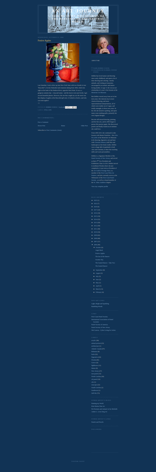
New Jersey (95, 371)
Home (63, 126)
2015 (95, 216)
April (98, 286)
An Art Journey (78, 10)
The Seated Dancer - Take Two (105, 263)
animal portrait (96, 343)
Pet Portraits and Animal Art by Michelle (104, 409)
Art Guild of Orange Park (102, 171)
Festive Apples (100, 253)
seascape (94, 385)
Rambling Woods (96, 306)
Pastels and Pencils (97, 422)
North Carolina (96, 376)
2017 (95, 210)
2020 (95, 207)
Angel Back (99, 250)
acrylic (93, 340)
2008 (95, 238)
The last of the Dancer (102, 256)
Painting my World (97, 403)
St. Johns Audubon (100, 182)
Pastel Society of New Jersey (100, 158)
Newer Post (41, 126)
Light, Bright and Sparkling (100, 304)
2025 (95, 200)
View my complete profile (99, 186)
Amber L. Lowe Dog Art (99, 412)
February (99, 292)
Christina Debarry (100, 142)
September (99, 270)
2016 (95, 213)
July (97, 276)
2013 (95, 222)
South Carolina (96, 387)
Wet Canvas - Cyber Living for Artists (103, 330)
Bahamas (94, 351)
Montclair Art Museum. (98, 92)
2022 (95, 203)
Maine (93, 368)
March (98, 289)
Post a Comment (43, 122)
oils (92, 382)
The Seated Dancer (101, 266)
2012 (95, 226)
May (97, 283)
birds (93, 354)
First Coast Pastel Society (99, 317)
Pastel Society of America (99, 324)
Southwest (94, 390)
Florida (93, 360)
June (97, 279)
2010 (95, 232)
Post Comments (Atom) (54, 130)
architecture (95, 346)
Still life (48, 110)
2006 (95, 245)
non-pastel (94, 374)
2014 (95, 219)
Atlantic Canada (96, 349)
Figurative (94, 357)
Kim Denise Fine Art (98, 406)
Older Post (84, 126)
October (98, 247)
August (98, 273)
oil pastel (94, 379)
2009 (95, 235)
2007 (95, 241)
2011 (95, 229)
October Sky (99, 260)
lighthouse (94, 365)
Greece (93, 362)
